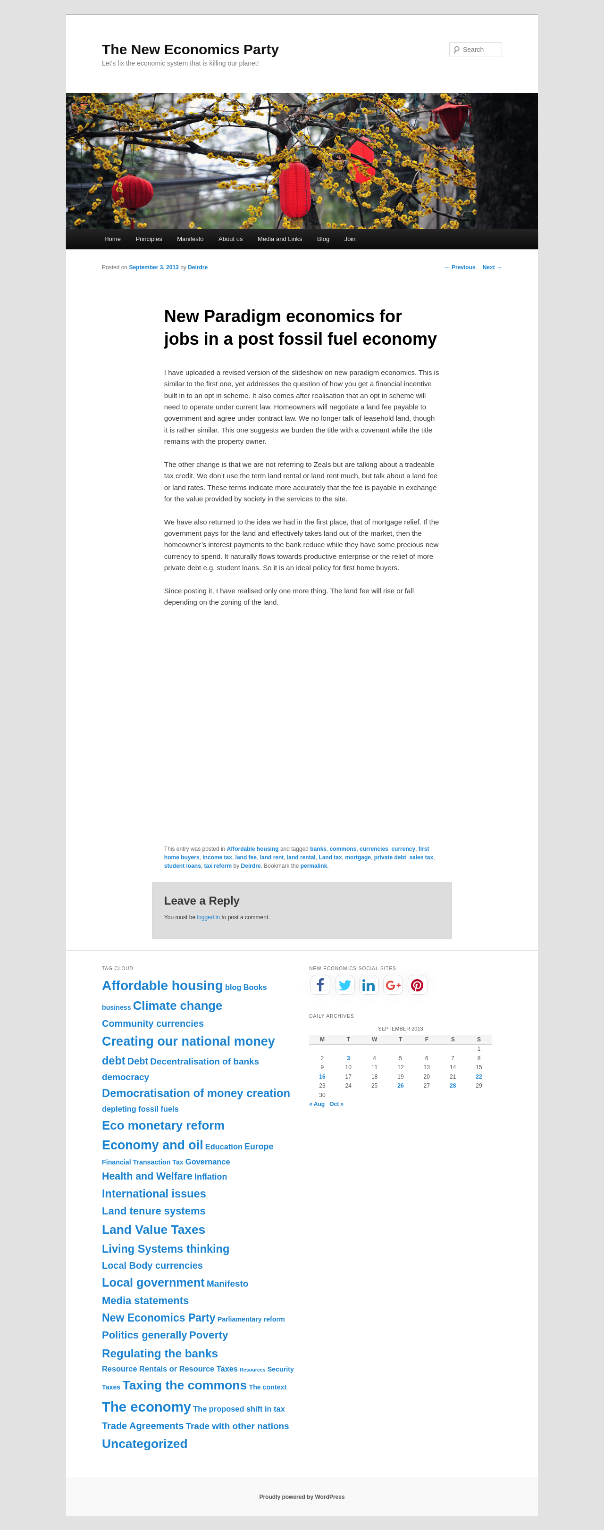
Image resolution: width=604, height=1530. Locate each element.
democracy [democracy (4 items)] (125, 1077)
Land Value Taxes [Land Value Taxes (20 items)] (153, 1229)
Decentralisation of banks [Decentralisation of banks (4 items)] (204, 1061)
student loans (182, 866)
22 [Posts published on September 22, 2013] (479, 1076)
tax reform (218, 866)
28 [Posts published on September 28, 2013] (453, 1085)
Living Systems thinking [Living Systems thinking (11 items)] (165, 1249)
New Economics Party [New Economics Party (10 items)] (158, 1318)
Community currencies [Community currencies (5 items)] (153, 1023)
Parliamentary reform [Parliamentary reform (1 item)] (251, 1319)
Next (492, 267)
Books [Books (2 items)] (255, 987)
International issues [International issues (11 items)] (154, 1194)
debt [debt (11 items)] (114, 1061)
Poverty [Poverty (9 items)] (208, 1335)
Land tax (330, 857)
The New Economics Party (190, 49)
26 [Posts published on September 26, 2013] (400, 1085)
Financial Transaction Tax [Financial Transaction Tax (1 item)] (143, 1162)
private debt (390, 857)
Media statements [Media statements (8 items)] (145, 1300)
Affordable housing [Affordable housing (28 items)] (162, 985)
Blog (323, 238)
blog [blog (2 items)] (233, 987)
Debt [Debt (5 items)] (137, 1061)
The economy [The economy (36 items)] (146, 1406)
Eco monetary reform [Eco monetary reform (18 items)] (163, 1125)
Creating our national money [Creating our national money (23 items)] (188, 1041)
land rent (272, 857)
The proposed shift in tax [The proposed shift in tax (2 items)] (239, 1409)
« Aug (317, 1104)
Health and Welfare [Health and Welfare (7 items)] (147, 1176)
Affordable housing (253, 849)
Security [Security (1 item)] (281, 1369)
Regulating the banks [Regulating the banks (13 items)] (160, 1353)
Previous (460, 267)
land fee (246, 857)
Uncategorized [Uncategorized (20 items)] (145, 1444)
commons (343, 849)
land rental (301, 857)
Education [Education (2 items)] (224, 1146)
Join (350, 238)
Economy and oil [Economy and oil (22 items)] (152, 1145)
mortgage (358, 857)
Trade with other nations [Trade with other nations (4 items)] (237, 1426)
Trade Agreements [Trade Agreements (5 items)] (143, 1426)
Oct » (336, 1104)
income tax (217, 857)
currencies (374, 849)
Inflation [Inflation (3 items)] (210, 1176)
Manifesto (190, 238)
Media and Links (280, 238)
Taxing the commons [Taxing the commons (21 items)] (184, 1385)
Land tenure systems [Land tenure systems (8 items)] (154, 1211)
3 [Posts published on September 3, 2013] (348, 1058)
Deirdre (198, 267)
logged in (208, 917)
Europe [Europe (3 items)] (258, 1146)
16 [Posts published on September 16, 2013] (322, 1076)
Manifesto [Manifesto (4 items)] (228, 1284)
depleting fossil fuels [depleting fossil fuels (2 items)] (140, 1109)
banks (318, 849)
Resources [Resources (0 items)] (253, 1369)
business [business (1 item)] (116, 1007)
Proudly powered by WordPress (301, 1497)
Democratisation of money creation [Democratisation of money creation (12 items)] (196, 1093)
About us (230, 238)
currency (403, 849)
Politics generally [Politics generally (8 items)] (144, 1335)
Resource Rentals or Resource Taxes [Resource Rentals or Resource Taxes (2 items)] (170, 1368)
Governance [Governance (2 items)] (207, 1161)
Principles (148, 238)
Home (112, 238)
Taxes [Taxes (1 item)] (111, 1387)
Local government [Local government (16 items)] (153, 1282)
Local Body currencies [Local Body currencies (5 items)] (152, 1265)
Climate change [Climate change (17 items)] (177, 1005)
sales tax (421, 857)
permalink (314, 866)
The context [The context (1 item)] (267, 1387)
